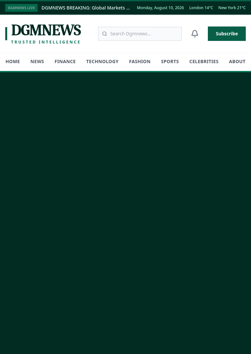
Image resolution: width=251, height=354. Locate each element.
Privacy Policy (147, 336)
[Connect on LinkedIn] (53, 180)
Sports (170, 61)
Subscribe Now (189, 268)
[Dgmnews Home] (43, 34)
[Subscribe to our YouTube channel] (73, 180)
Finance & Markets (155, 118)
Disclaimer (216, 336)
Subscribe (227, 33)
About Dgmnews (23, 227)
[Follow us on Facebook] (33, 180)
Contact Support (22, 274)
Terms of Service (183, 336)
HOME (13, 61)
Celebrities (203, 61)
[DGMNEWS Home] (39, 103)
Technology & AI (153, 134)
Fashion (140, 61)
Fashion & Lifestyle (155, 150)
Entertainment (151, 181)
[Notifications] (195, 34)
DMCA (240, 336)
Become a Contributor (29, 259)
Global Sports (150, 166)
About (237, 61)
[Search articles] (140, 34)
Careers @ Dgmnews (27, 243)
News (37, 61)
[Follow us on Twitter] (12, 180)
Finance (65, 61)
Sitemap (14, 290)
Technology (102, 61)
